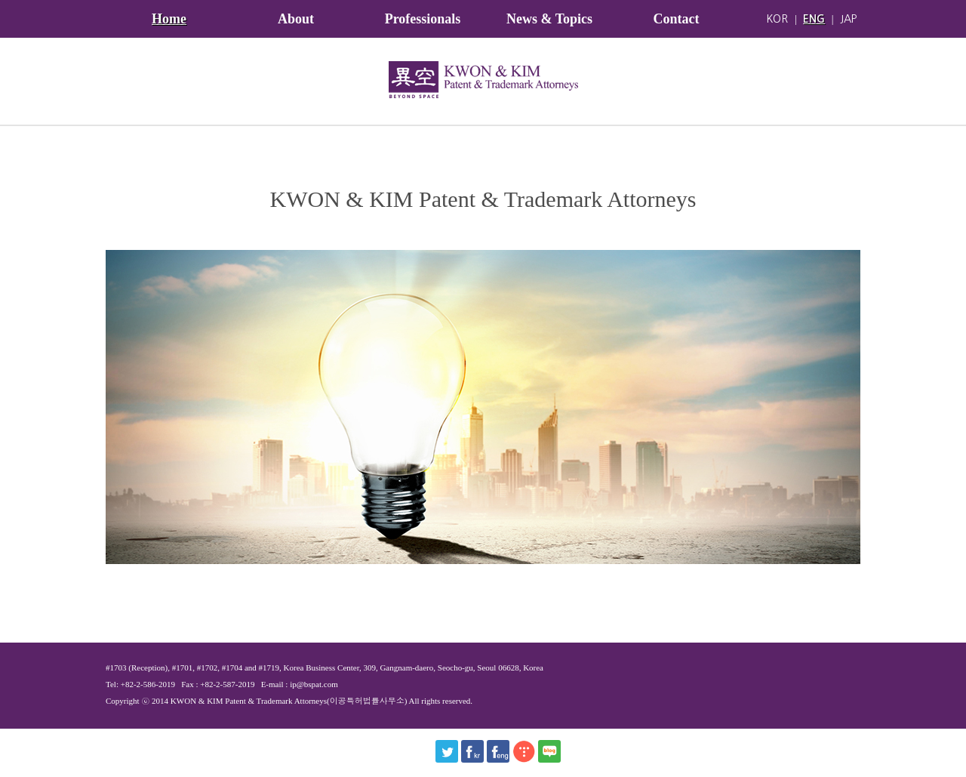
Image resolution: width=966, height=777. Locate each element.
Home (169, 18)
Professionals (423, 18)
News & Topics (549, 18)
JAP (848, 19)
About (296, 18)
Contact (677, 18)
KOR (777, 19)
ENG (814, 19)
